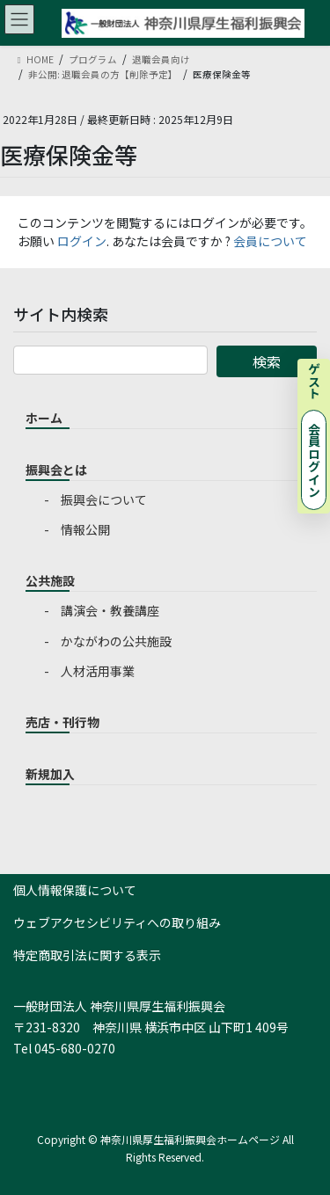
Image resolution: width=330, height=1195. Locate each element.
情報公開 (85, 529)
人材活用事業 (98, 671)
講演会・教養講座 (110, 610)
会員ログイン (314, 460)
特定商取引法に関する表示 (87, 955)
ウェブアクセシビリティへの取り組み (117, 922)
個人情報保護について (74, 890)
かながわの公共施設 (116, 641)
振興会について (104, 499)
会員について (270, 241)
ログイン (81, 241)
